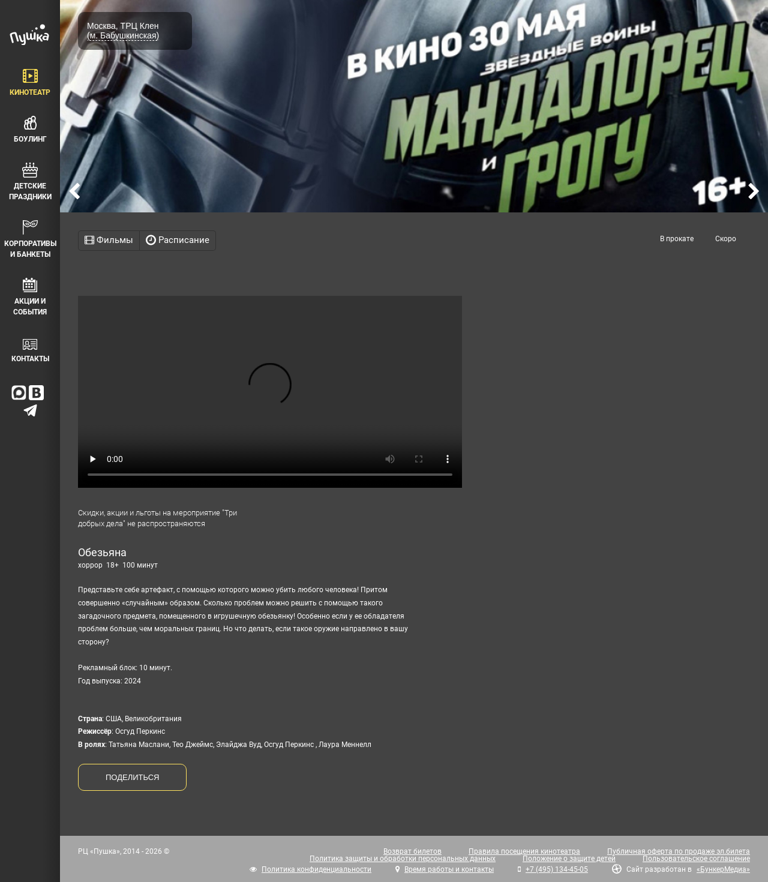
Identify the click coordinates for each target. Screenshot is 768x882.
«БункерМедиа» (723, 869)
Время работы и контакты (449, 869)
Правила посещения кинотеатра (524, 851)
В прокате (677, 239)
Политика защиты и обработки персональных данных (403, 858)
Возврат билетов (412, 851)
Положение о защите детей (569, 858)
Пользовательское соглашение (696, 858)
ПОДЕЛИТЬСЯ (132, 777)
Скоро (725, 239)
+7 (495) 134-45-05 (557, 869)
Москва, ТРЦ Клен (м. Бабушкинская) (123, 30)
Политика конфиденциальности (316, 869)
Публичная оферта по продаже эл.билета (678, 851)
